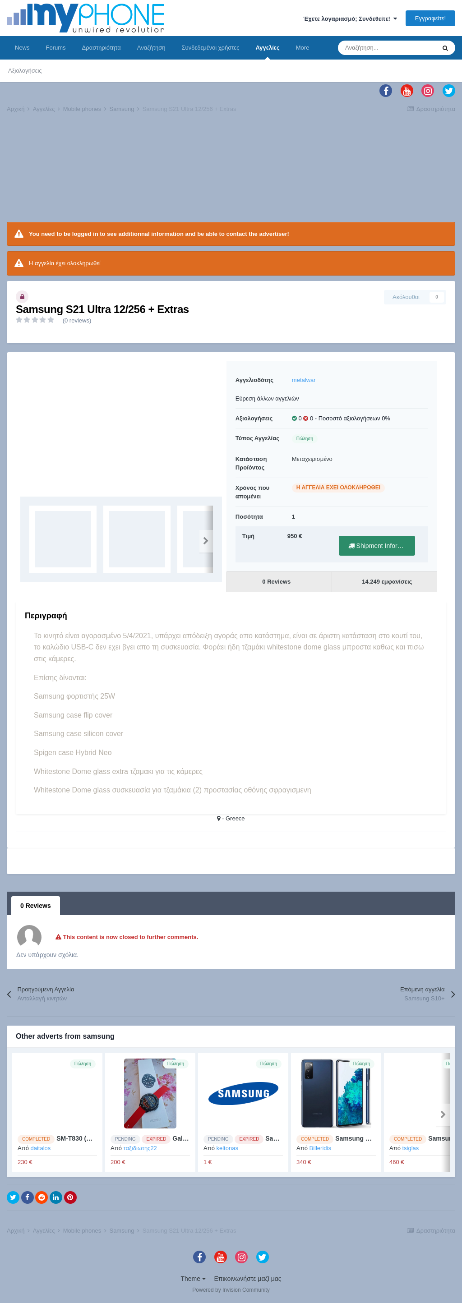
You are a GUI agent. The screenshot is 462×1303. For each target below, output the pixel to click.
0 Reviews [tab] (35, 905)
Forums (56, 47)
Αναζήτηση (151, 47)
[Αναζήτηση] (386, 48)
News (22, 47)
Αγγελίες (267, 52)
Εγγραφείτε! (430, 18)
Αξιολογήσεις (25, 70)
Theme (192, 1278)
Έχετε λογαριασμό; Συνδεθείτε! (350, 18)
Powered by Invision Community (230, 1290)
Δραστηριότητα (101, 47)
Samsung (279, 1138)
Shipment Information (381, 545)
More (303, 47)
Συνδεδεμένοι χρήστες (211, 47)
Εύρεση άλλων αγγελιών (267, 398)
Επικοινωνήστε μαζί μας (248, 1278)
